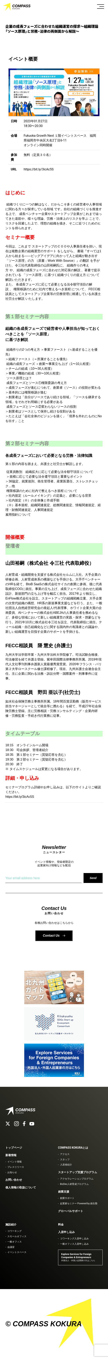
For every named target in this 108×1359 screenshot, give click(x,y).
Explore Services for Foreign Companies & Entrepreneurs (78, 1257)
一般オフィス (14, 1241)
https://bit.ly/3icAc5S (39, 169)
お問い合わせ (13, 1179)
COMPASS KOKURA (17, 7)
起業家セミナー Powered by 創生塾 (78, 1203)
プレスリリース (15, 1167)
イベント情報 (14, 1161)
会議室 (11, 1247)
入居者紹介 (66, 1164)
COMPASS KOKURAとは (73, 1147)
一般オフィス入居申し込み (74, 1244)
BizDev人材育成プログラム (74, 1184)
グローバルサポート (70, 1211)
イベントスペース (16, 1252)
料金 (61, 1224)
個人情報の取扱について (20, 1187)
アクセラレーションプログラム (76, 1178)
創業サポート (67, 1198)
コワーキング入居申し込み (74, 1238)
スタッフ (65, 1159)
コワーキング (14, 1231)
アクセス (65, 1154)
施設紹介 (11, 1224)
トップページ (13, 1147)
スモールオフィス (16, 1236)
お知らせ (12, 1172)
